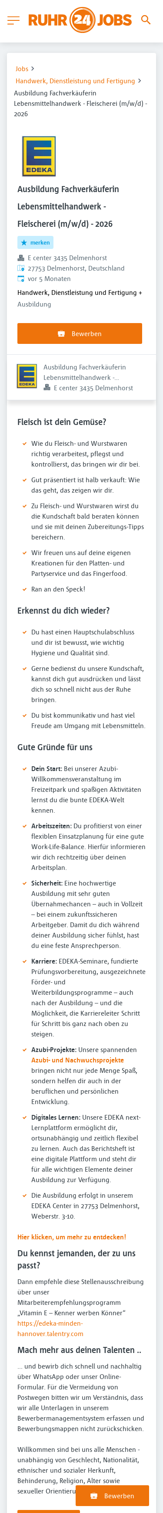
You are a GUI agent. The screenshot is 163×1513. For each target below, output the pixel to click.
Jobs (22, 68)
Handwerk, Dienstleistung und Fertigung (75, 80)
